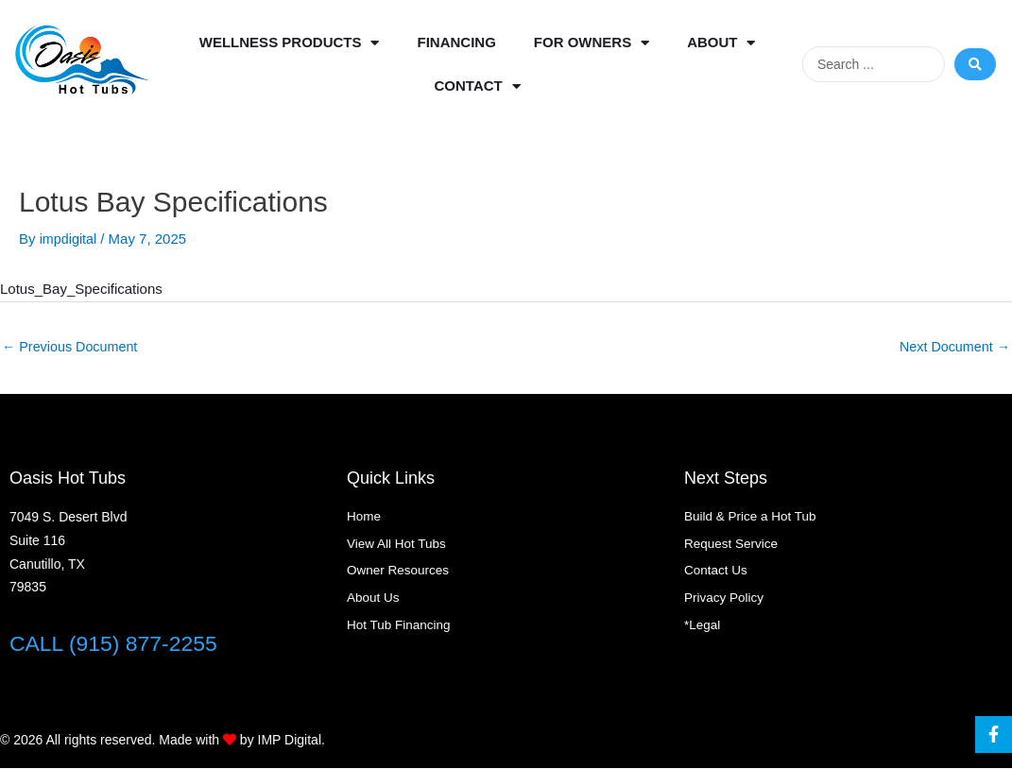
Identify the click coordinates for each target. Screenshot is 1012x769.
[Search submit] (975, 64)
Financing (456, 42)
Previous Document (73, 347)
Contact (478, 86)
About (721, 43)
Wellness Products (289, 43)
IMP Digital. (291, 740)
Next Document (952, 347)
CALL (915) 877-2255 (118, 644)
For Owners (591, 43)
